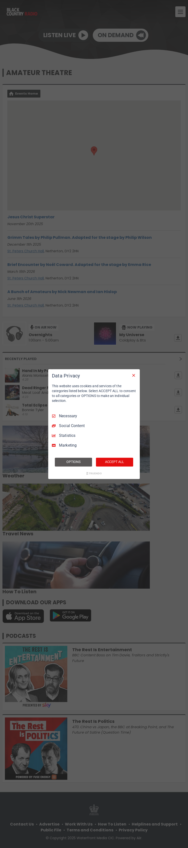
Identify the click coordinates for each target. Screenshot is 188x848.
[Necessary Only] (134, 375)
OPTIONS (73, 462)
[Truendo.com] (94, 473)
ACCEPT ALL (114, 462)
